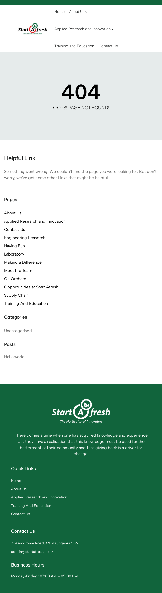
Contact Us (14, 229)
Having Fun (14, 245)
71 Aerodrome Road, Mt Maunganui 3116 (44, 543)
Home (16, 480)
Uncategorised (18, 330)
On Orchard (15, 278)
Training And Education (26, 303)
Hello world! (14, 356)
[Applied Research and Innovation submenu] (112, 29)
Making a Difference (23, 262)
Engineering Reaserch (24, 237)
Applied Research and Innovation (35, 221)
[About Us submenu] (86, 12)
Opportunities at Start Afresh (31, 287)
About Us (13, 213)
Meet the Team (18, 270)
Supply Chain (16, 295)
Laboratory (14, 254)
